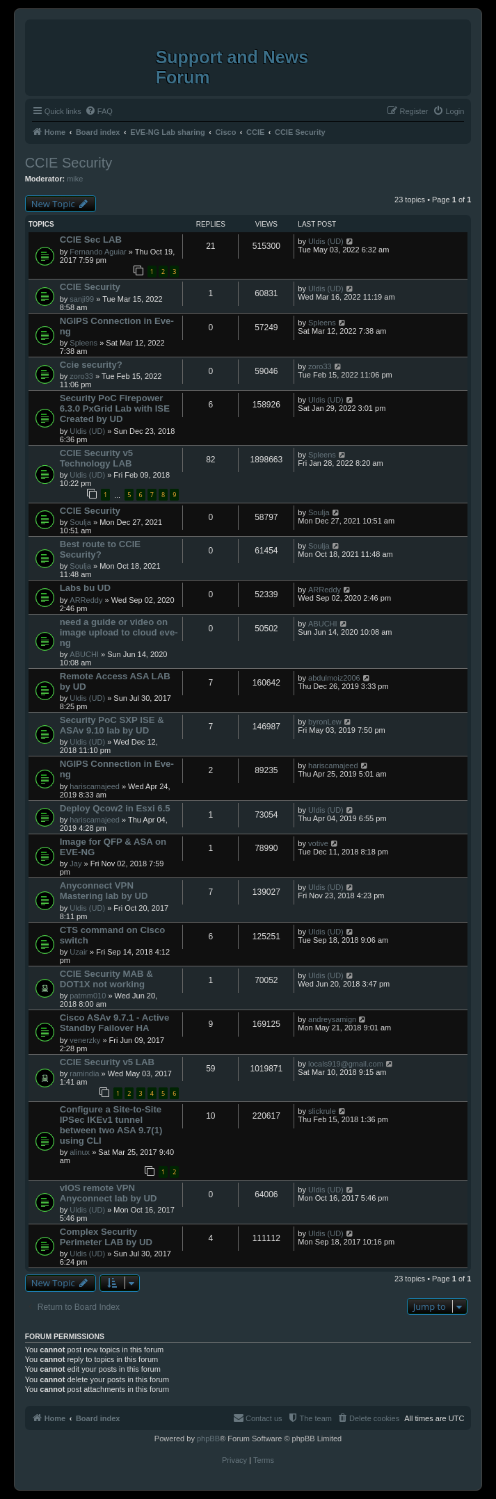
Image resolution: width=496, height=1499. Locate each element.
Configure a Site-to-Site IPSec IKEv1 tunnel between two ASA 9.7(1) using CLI (111, 1125)
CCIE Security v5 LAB (107, 1062)
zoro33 (81, 376)
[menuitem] (99, 111)
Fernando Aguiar (98, 252)
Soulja (80, 522)
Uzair (79, 952)
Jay (75, 863)
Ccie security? (91, 364)
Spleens (83, 343)
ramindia (84, 1073)
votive (318, 843)
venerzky (85, 1040)
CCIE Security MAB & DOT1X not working (106, 979)
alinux (80, 1152)
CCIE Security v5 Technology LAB (97, 458)
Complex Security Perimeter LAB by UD (106, 1236)
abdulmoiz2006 (334, 678)
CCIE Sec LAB (91, 239)
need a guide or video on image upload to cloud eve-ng (119, 632)
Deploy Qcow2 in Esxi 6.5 (115, 808)
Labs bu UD (85, 588)
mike (75, 179)
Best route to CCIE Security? (100, 549)
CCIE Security (69, 162)
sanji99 (82, 299)
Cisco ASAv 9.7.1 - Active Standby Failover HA (115, 1022)
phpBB (208, 1438)
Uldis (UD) (326, 241)
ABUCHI (84, 654)
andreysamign (332, 1019)
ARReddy (86, 600)
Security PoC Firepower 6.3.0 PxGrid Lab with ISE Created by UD (115, 408)
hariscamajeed (95, 786)
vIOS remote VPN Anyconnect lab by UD (108, 1193)
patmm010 (88, 995)
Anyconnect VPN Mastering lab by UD (104, 890)
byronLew (325, 722)
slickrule (322, 1111)
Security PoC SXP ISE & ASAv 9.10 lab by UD (112, 725)
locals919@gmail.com (345, 1064)
